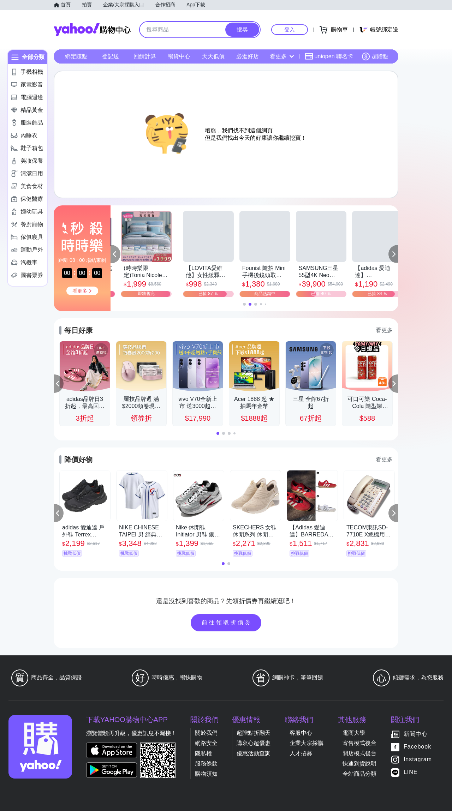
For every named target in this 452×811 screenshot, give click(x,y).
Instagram (418, 759)
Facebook (417, 747)
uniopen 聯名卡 (329, 56)
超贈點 (375, 56)
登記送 (110, 56)
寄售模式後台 (359, 743)
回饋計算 (144, 56)
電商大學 (354, 733)
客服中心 (301, 733)
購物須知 (206, 774)
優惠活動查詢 (253, 753)
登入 (289, 29)
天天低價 (213, 56)
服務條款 (206, 764)
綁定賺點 (76, 56)
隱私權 (203, 753)
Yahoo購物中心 (92, 29)
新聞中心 (416, 734)
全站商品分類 (359, 774)
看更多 (282, 56)
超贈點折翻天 (253, 733)
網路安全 (206, 743)
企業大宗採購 (306, 743)
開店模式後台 (359, 753)
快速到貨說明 (359, 764)
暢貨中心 (179, 56)
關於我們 (206, 733)
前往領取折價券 (227, 622)
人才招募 (301, 753)
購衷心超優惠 (253, 743)
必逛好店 (247, 56)
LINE (411, 772)
